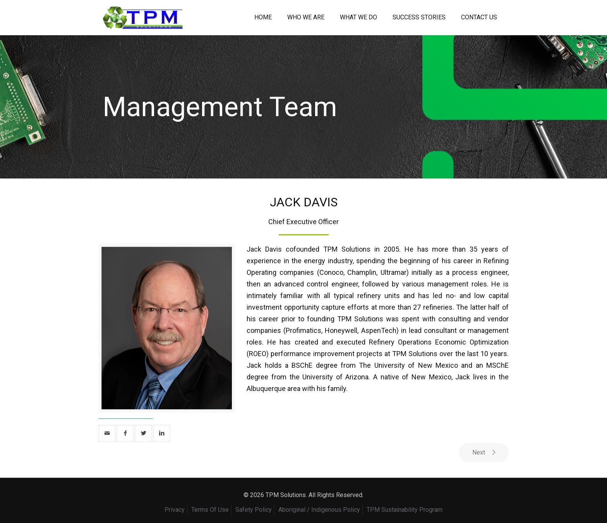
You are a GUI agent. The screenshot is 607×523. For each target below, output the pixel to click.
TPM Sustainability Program (404, 509)
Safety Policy (253, 509)
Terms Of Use (210, 509)
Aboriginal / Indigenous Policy (319, 509)
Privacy (175, 509)
